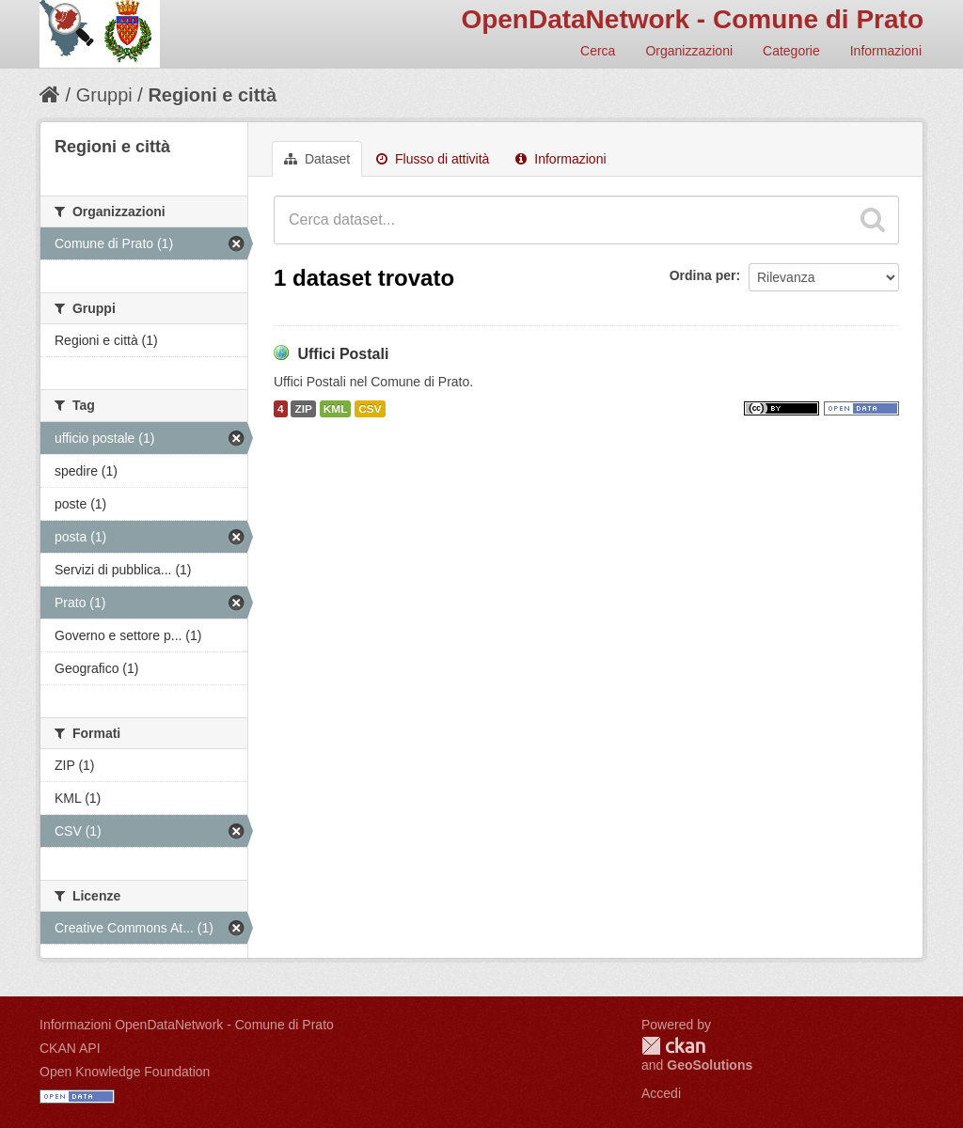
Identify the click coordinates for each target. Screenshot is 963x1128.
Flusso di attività (432, 158)
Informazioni (886, 50)
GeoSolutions (709, 1065)
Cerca (597, 50)
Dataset (317, 158)
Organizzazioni (689, 50)
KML (336, 408)
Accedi (661, 1093)
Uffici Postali (342, 354)
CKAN (673, 1046)
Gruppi (104, 95)
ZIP (302, 408)
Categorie (791, 50)
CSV (369, 408)
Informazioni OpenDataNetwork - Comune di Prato (186, 1024)
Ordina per (703, 275)
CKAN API (70, 1048)
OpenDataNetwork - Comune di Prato (692, 19)
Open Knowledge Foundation (124, 1071)
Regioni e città (212, 95)
